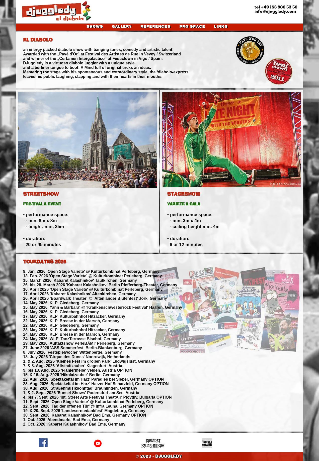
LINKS (221, 27)
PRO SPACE (192, 27)
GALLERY (122, 27)
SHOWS (94, 27)
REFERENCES (156, 27)
